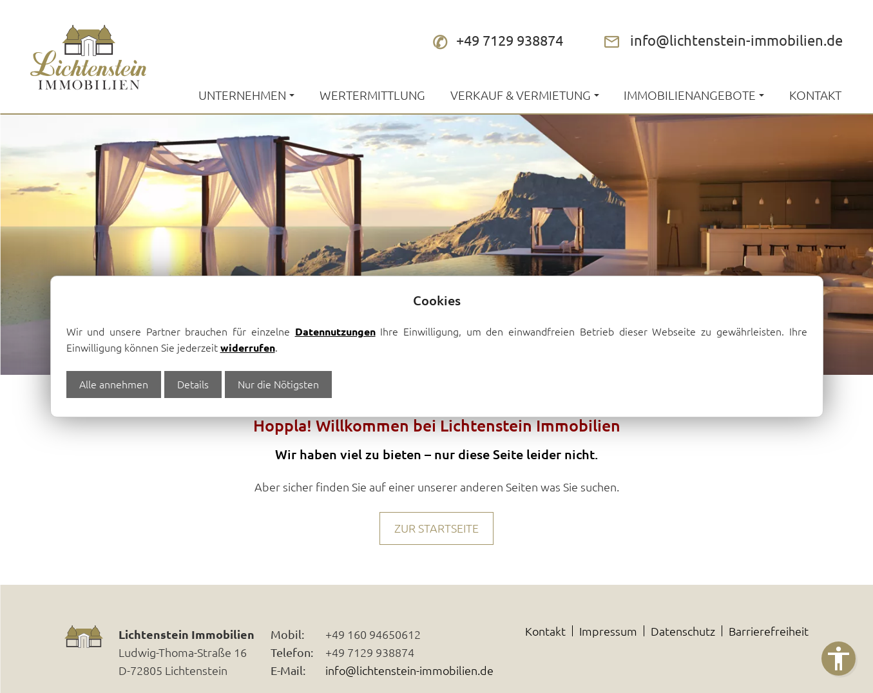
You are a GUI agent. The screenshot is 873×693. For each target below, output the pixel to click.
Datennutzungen (335, 331)
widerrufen (247, 347)
